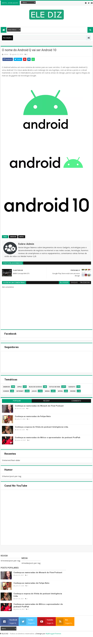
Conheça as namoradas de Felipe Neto (33, 416)
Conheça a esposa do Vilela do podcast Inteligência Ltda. (42, 427)
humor (6, 391)
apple (19, 387)
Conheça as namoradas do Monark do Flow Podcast (39, 406)
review (72, 391)
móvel (21, 237)
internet (20, 391)
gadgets (71, 387)
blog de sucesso (35, 387)
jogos (34, 391)
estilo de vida (54, 387)
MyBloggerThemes (53, 634)
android (13, 237)
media (47, 391)
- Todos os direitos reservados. (22, 634)
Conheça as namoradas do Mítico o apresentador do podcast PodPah (47, 438)
